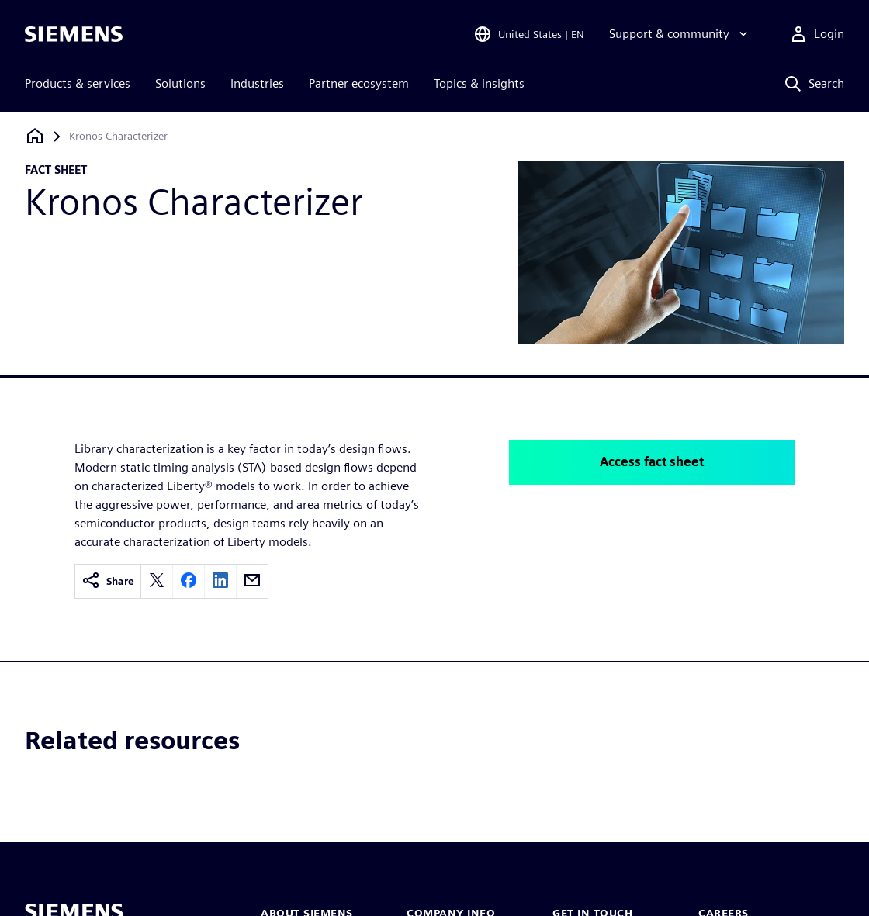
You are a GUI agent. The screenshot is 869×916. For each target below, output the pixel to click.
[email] (252, 581)
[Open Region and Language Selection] (528, 34)
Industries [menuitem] (257, 83)
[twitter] (156, 581)
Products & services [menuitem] (77, 83)
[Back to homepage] (35, 136)
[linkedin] (220, 581)
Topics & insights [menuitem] (479, 83)
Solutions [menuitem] (180, 83)
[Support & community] (680, 34)
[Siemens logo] (74, 34)
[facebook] (188, 581)
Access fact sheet (652, 462)
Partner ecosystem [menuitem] (359, 83)
